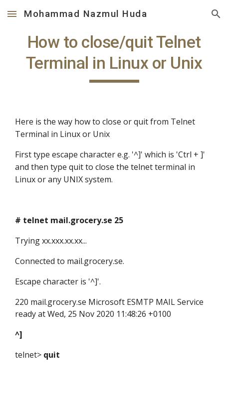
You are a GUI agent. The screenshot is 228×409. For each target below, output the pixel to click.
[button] (12, 13)
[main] (114, 57)
